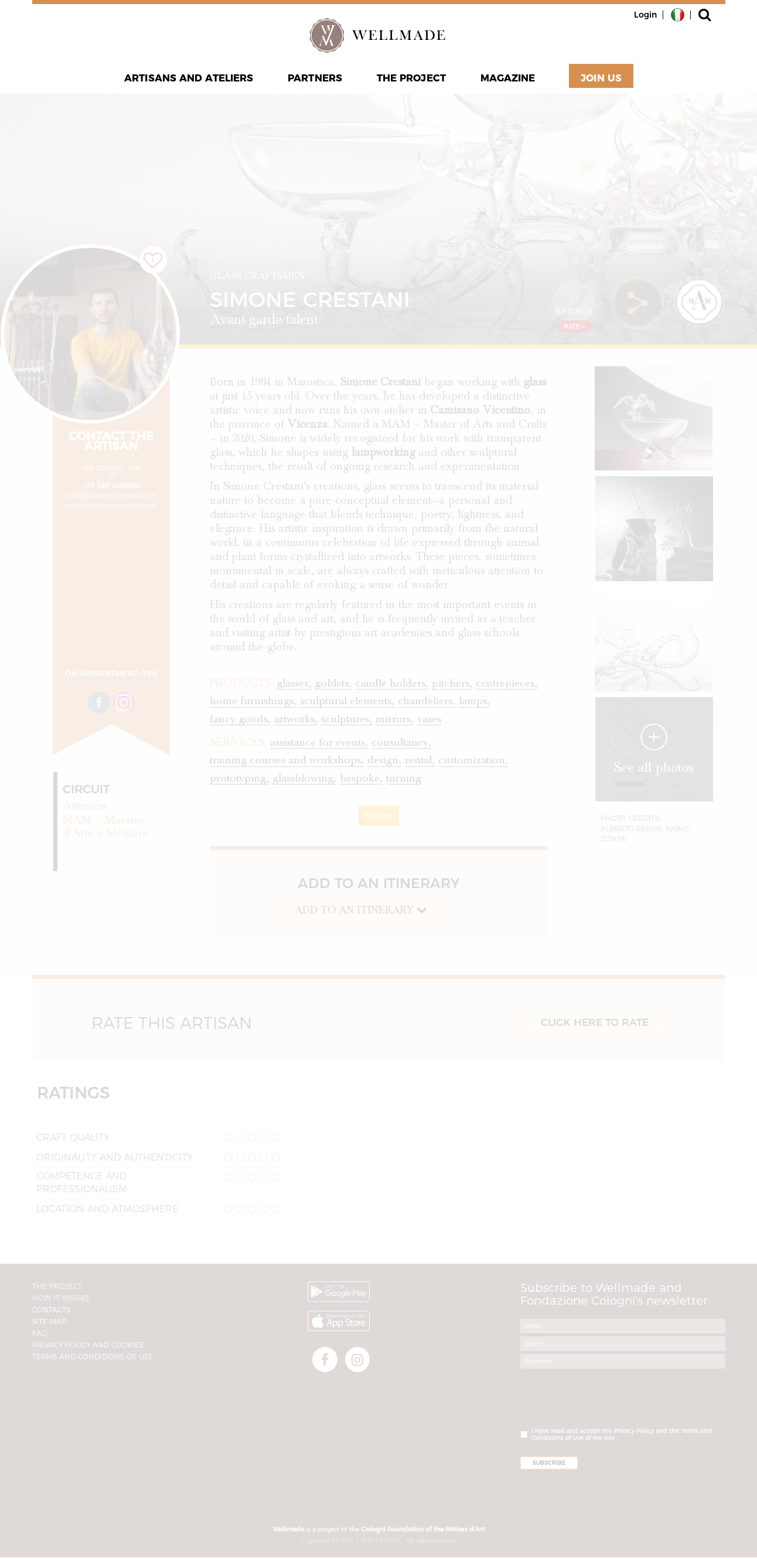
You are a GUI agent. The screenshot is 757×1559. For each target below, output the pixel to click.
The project (411, 80)
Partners (315, 80)
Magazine (506, 80)
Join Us (599, 80)
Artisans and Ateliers (190, 80)
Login (645, 14)
